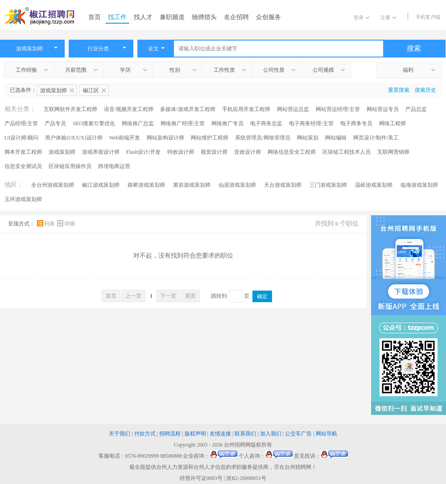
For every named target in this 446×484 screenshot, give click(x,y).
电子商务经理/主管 (311, 123)
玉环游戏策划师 (23, 199)
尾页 (190, 296)
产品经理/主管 (21, 123)
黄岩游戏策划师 (192, 185)
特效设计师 (180, 152)
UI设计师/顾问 (21, 138)
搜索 (414, 48)
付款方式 (145, 434)
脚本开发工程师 (23, 152)
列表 (46, 224)
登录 (361, 17)
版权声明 (195, 434)
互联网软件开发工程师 (70, 109)
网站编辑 (336, 138)
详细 (66, 224)
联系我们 (245, 434)
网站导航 (326, 434)
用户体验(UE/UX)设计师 (74, 138)
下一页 (168, 296)
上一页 (133, 296)
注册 (388, 17)
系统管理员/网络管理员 (262, 138)
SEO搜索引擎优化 (94, 123)
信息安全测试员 (23, 166)
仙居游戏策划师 (237, 185)
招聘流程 (170, 434)
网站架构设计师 (165, 138)
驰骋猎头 (204, 17)
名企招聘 (236, 17)
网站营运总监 (293, 109)
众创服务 (268, 17)
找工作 (117, 17)
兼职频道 (172, 17)
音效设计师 (247, 152)
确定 (262, 296)
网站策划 (307, 138)
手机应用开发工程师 (246, 109)
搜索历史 (425, 90)
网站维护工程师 (209, 138)
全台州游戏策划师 (52, 185)
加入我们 (270, 434)
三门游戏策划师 (328, 185)
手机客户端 (428, 17)
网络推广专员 (227, 123)
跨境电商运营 (114, 166)
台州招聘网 (237, 445)
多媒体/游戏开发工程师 (187, 109)
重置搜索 (398, 90)
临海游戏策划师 (419, 185)
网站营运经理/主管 (338, 109)
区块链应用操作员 (70, 166)
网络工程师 (392, 123)
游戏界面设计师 (101, 152)
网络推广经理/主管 (183, 123)
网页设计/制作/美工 (376, 138)
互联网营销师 (393, 152)
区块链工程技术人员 (346, 152)
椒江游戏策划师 (101, 185)
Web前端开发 (124, 138)
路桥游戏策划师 (146, 185)
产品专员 (55, 123)
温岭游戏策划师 (373, 185)
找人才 (143, 17)
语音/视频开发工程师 (128, 109)
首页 (94, 17)
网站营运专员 (383, 109)
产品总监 (416, 109)
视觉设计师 (214, 152)
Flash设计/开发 (143, 152)
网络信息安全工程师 (292, 152)
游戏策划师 (62, 152)
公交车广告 (298, 434)
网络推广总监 (138, 123)
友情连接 (220, 434)
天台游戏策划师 (282, 185)
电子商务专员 (356, 123)
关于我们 (119, 434)
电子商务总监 (266, 123)
